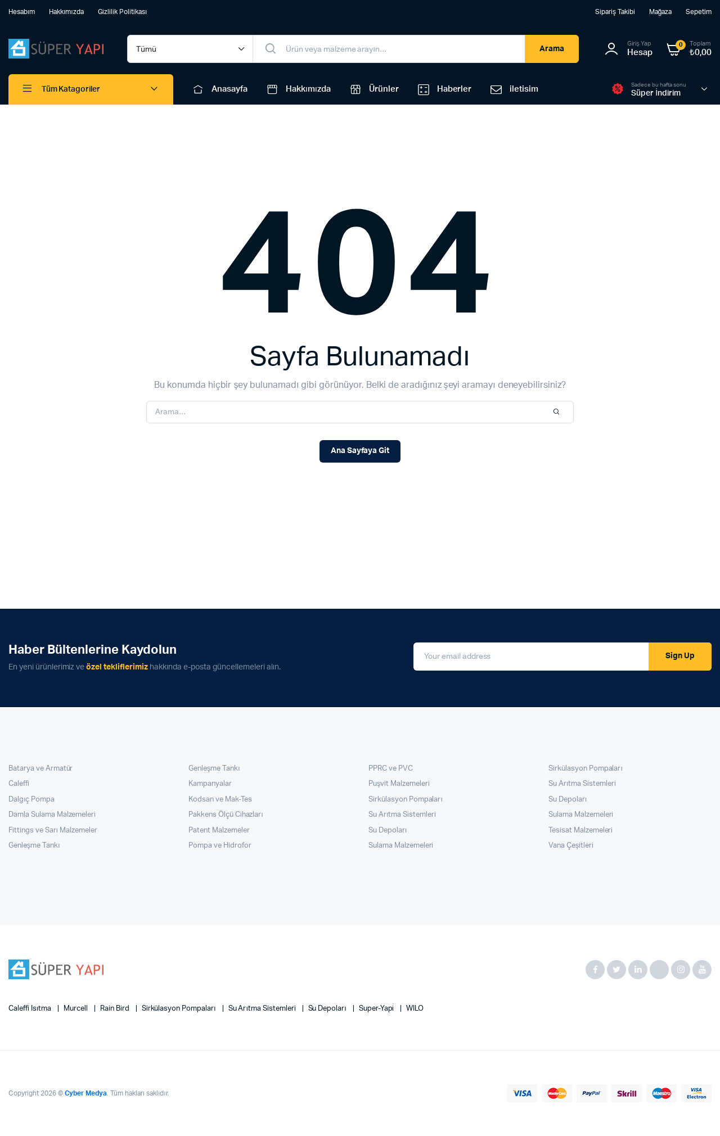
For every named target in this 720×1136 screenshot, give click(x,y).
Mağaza (660, 11)
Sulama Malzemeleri (400, 845)
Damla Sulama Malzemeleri (52, 814)
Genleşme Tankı (34, 845)
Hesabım (21, 11)
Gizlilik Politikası (122, 11)
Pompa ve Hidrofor (219, 845)
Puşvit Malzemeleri (399, 783)
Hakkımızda (66, 11)
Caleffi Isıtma (30, 1008)
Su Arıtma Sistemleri (402, 814)
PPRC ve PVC (390, 768)
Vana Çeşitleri (570, 845)
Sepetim (699, 11)
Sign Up (680, 656)
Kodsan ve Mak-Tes (220, 799)
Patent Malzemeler (219, 830)
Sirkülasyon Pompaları (405, 799)
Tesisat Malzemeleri (580, 830)
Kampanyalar (210, 783)
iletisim (513, 89)
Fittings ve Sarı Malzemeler (52, 830)
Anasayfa (219, 89)
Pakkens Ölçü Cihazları (225, 814)
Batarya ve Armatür (40, 768)
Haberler (444, 89)
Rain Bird (115, 1008)
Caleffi (18, 783)
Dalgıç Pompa (31, 799)
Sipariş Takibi (615, 11)
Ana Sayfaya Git (360, 451)
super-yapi (377, 1008)
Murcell (76, 1008)
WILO (415, 1008)
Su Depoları (387, 830)
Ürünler (373, 89)
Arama (551, 49)
